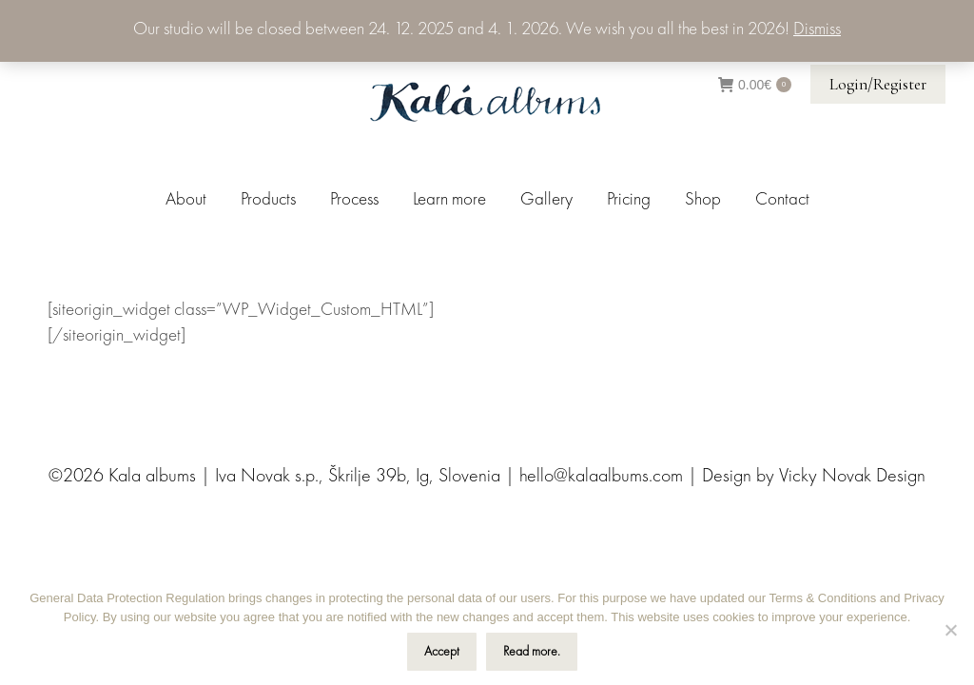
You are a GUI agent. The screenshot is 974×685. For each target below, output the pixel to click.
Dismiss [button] (817, 30)
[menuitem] (186, 200)
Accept (441, 651)
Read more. (531, 651)
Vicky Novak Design (852, 476)
